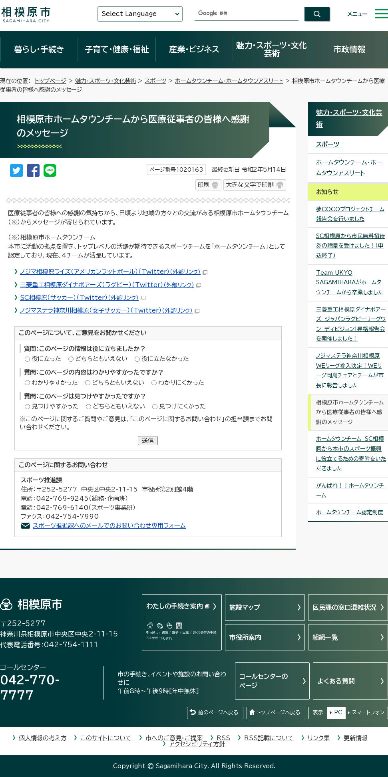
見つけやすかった (55, 406)
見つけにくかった (182, 406)
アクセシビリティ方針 (197, 744)
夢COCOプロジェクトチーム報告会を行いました (350, 214)
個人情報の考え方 (42, 738)
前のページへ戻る (218, 712)
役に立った (46, 359)
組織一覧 (325, 637)
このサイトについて (105, 738)
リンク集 (319, 738)
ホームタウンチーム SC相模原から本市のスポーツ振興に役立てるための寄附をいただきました (351, 453)
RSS (223, 738)
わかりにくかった (181, 383)
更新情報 (356, 738)
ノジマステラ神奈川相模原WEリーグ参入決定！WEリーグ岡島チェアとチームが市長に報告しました (350, 370)
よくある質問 (336, 681)
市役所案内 (245, 637)
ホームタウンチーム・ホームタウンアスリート (229, 81)
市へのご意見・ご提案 (174, 738)
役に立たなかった (165, 359)
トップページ (50, 81)
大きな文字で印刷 (250, 185)
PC (338, 712)
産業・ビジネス (194, 49)
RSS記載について (269, 738)
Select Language (129, 14)
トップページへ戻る (278, 712)
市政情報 (349, 49)
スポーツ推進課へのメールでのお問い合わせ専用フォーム (109, 526)
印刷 (203, 185)
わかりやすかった (55, 383)
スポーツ (155, 81)
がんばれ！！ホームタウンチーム (350, 490)
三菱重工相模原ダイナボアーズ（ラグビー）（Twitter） (110, 285)
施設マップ (244, 607)
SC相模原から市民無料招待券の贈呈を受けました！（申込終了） (350, 245)
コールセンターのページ (263, 680)
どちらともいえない (101, 359)
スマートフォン (368, 712)
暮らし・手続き (39, 49)
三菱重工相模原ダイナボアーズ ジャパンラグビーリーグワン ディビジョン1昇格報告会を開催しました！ (351, 324)
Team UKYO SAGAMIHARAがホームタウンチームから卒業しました (349, 282)
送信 (148, 441)
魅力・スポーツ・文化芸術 (271, 49)
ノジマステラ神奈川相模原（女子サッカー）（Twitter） (109, 310)
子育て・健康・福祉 (117, 49)
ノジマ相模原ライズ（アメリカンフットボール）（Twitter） (113, 272)
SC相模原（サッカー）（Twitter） (82, 298)
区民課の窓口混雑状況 (344, 607)
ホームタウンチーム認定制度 (350, 512)
